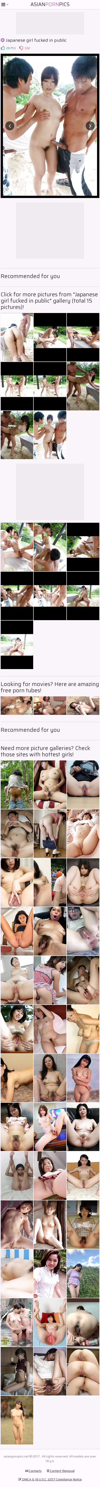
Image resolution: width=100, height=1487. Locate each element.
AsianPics (50, 4)
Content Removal (61, 1470)
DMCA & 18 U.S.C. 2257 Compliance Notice (50, 1479)
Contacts (33, 1470)
